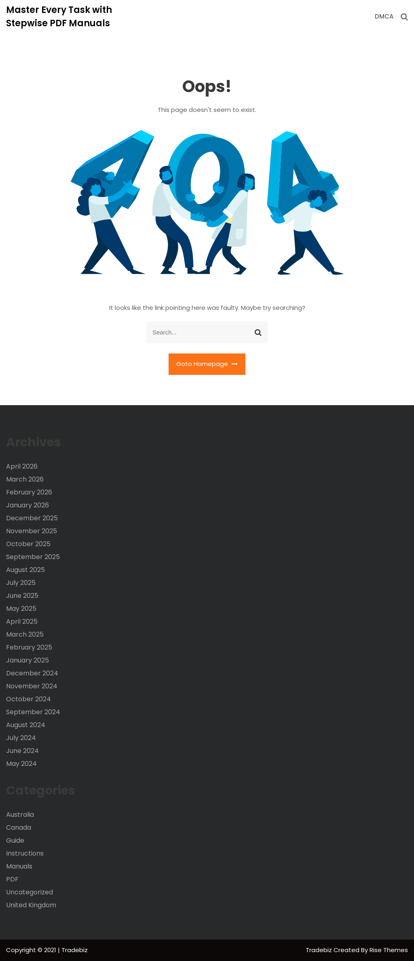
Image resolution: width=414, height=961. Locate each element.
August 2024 (25, 725)
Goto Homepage (207, 364)
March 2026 (25, 479)
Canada (18, 827)
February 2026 (29, 492)
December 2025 (32, 518)
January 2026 (27, 505)
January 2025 (27, 660)
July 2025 (21, 582)
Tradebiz (320, 950)
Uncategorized (29, 892)
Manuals (19, 866)
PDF (12, 879)
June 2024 (22, 750)
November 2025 (31, 531)
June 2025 (22, 595)
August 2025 (25, 569)
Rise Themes (389, 950)
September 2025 (33, 556)
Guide (15, 840)
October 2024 (28, 699)
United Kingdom (31, 905)
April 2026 (22, 466)
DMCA (384, 16)
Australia (20, 814)
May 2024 (21, 763)
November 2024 (31, 686)
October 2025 (28, 544)
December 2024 (32, 673)
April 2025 (22, 621)
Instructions (25, 853)
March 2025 (25, 634)
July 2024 (21, 737)
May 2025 (21, 608)
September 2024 (33, 712)
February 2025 (29, 647)
